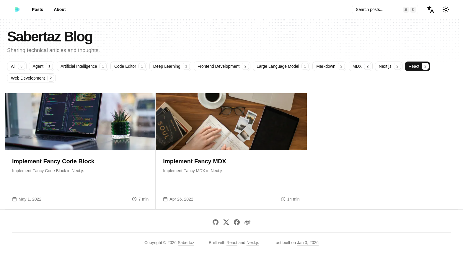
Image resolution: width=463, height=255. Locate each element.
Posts (37, 9)
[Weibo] (247, 222)
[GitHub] (216, 222)
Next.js (253, 242)
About (60, 9)
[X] (226, 222)
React (231, 242)
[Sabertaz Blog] (17, 9)
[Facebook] (237, 222)
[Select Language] (430, 9)
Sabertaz (186, 242)
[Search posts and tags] (385, 9)
